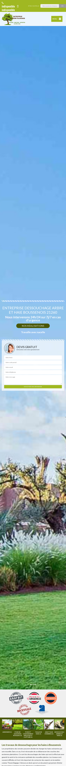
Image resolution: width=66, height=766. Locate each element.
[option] (13, 727)
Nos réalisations (33, 325)
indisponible (8, 5)
